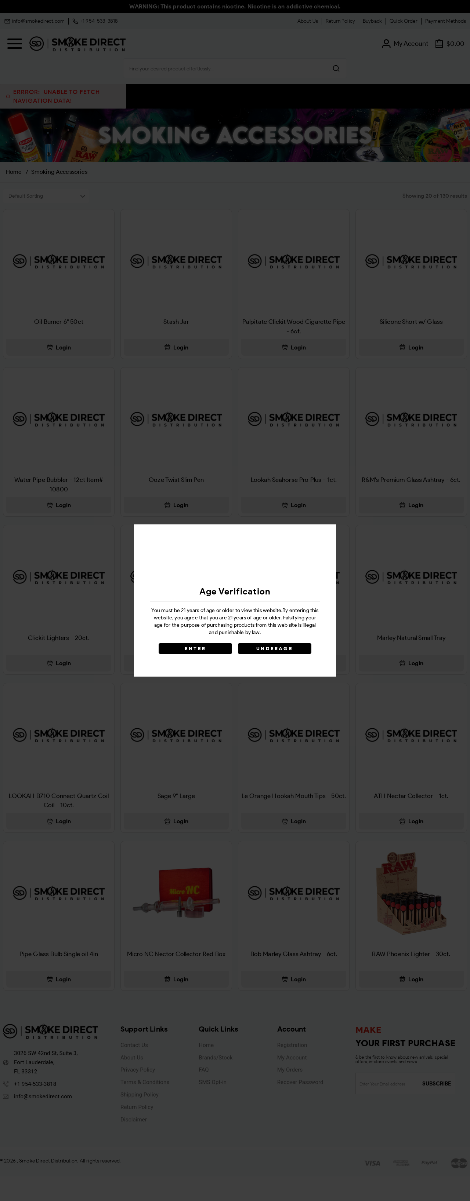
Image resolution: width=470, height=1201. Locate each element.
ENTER (195, 648)
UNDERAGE (274, 648)
